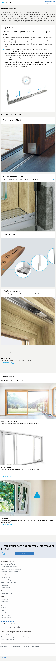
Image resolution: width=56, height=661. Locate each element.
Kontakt (3, 607)
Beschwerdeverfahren (8, 639)
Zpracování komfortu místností (11, 569)
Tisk (2, 610)
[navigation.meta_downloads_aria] (11, 2)
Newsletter (4, 601)
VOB (10, 647)
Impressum (3, 647)
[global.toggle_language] (6, 2)
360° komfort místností (8, 564)
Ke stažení (4, 599)
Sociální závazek (6, 617)
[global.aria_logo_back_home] (50, 2)
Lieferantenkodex (6, 634)
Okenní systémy (6, 577)
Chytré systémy (6, 587)
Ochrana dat (17, 647)
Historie (3, 612)
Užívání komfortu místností (9, 566)
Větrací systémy (6, 585)
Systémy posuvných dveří (9, 582)
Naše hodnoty (5, 615)
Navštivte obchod (6, 593)
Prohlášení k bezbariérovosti (31, 647)
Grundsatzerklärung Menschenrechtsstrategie (15, 637)
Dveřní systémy (6, 580)
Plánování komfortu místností (10, 571)
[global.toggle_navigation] (2, 2)
